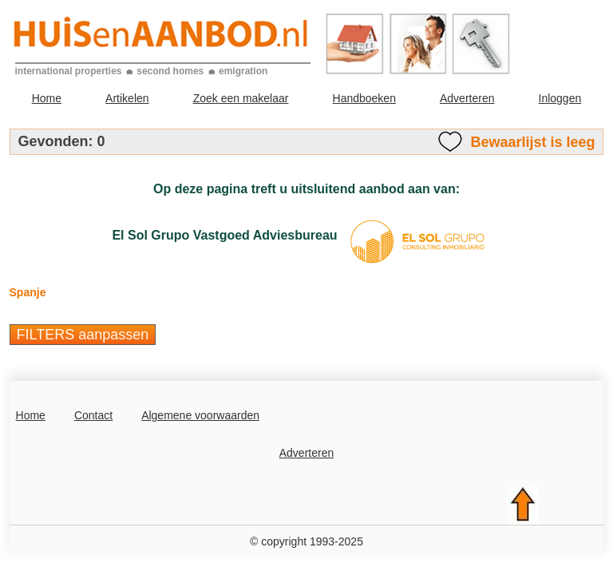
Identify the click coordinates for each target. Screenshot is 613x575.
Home (46, 98)
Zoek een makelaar (241, 98)
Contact (93, 415)
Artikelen (126, 98)
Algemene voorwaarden (200, 415)
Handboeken (364, 98)
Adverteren (467, 98)
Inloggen (560, 98)
